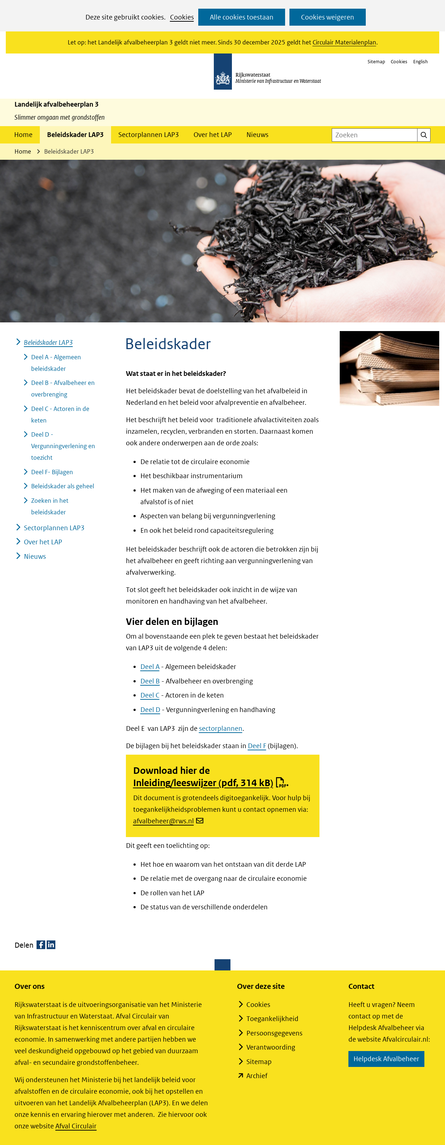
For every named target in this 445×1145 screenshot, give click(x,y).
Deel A (150, 666)
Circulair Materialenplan (344, 42)
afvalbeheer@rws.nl (168, 821)
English (420, 62)
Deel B (150, 681)
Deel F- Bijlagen (52, 472)
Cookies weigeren (327, 17)
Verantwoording (270, 1047)
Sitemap (376, 62)
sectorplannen (220, 728)
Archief (256, 1076)
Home (23, 134)
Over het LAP (213, 134)
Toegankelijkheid (272, 1019)
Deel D (150, 710)
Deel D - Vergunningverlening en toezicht (63, 446)
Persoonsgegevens (274, 1033)
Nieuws (257, 134)
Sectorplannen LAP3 (148, 134)
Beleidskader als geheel (62, 486)
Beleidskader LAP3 (75, 134)
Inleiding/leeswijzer (209, 783)
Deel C (150, 695)
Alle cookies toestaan (242, 17)
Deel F (257, 746)
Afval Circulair (76, 1126)
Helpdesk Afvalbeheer (388, 1060)
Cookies (182, 17)
